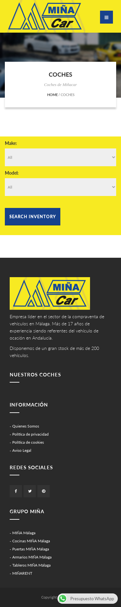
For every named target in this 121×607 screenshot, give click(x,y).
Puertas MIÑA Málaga (30, 549)
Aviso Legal (21, 450)
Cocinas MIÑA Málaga (31, 540)
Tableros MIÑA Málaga (31, 565)
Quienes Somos (25, 426)
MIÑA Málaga (23, 532)
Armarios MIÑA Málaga (32, 557)
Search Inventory (32, 216)
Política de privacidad (30, 434)
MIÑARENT (22, 573)
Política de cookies (28, 442)
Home (52, 94)
